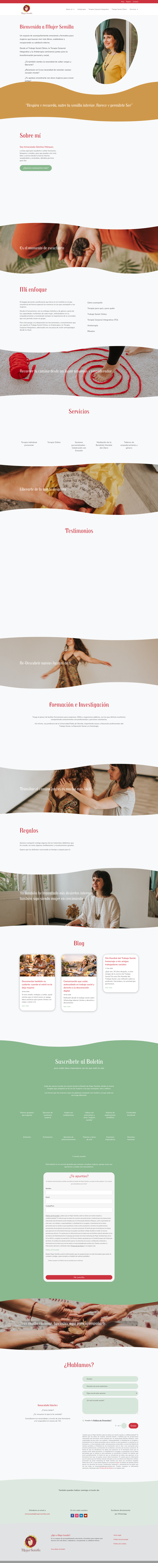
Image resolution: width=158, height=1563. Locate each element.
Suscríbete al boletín (58, 1549)
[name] (79, 1192)
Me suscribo (79, 1277)
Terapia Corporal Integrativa (99, 10)
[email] (79, 1201)
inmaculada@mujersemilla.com (37, 1514)
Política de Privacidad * (102, 1420)
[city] (79, 1210)
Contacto (135, 2)
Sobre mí (69, 10)
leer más (25, 1006)
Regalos (128, 2)
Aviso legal (117, 1535)
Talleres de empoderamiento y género (128, 445)
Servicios (133, 10)
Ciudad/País (50, 1206)
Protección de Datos (77, 1246)
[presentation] (62, 1268)
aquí (117, 1463)
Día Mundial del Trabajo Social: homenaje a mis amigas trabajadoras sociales (120, 961)
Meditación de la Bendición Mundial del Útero (104, 445)
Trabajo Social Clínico (119, 10)
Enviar (133, 1425)
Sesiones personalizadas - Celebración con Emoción (78, 446)
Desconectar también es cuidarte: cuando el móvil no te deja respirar (37, 984)
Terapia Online (54, 442)
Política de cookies (120, 1544)
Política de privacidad (121, 1539)
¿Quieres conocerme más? (35, 168)
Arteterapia (81, 10)
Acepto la (97, 1420)
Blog (122, 2)
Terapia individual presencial (29, 443)
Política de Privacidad (52, 1216)
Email (48, 1197)
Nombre (48, 1188)
